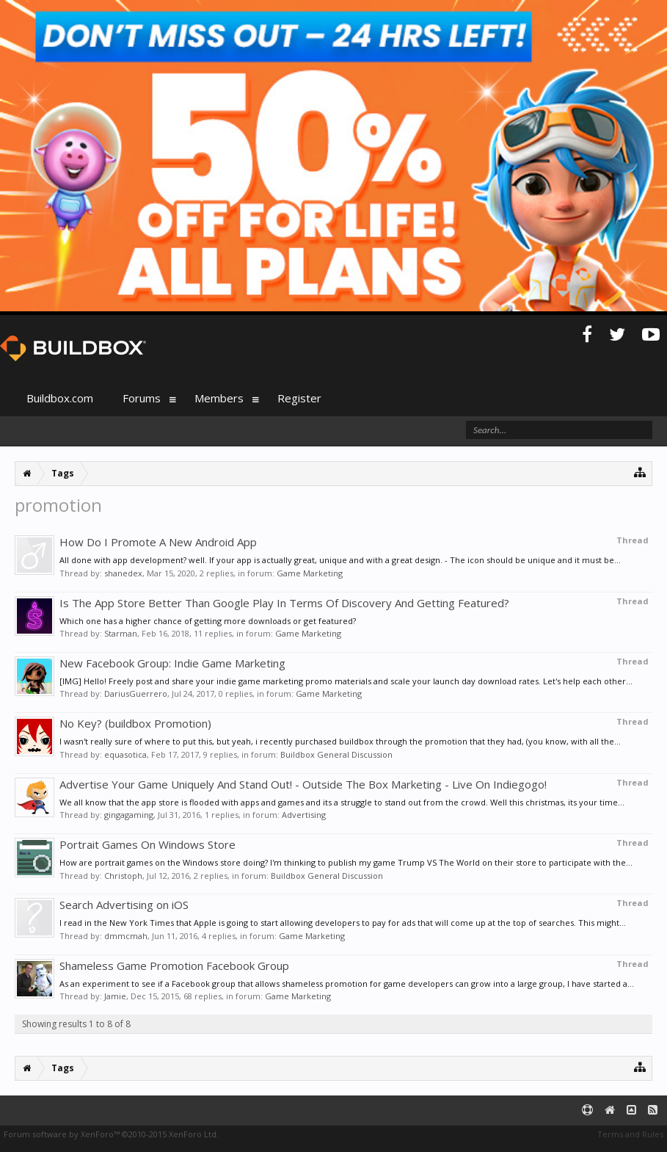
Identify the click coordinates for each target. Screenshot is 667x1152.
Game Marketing (310, 573)
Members (219, 398)
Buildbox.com (59, 398)
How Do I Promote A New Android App (158, 542)
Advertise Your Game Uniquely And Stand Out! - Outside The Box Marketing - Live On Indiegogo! (303, 784)
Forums (142, 398)
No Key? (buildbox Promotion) (135, 723)
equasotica (125, 754)
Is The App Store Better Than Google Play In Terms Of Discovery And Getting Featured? (284, 602)
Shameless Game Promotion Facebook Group (174, 965)
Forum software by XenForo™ (111, 1134)
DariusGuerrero (135, 693)
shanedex (123, 573)
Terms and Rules (630, 1134)
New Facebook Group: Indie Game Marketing (172, 663)
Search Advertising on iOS (124, 904)
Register (299, 398)
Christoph (123, 875)
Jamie (115, 995)
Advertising (304, 814)
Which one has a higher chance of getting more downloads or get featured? (207, 620)
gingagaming (128, 814)
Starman (120, 633)
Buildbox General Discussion (336, 754)
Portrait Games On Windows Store (147, 844)
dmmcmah (125, 935)
